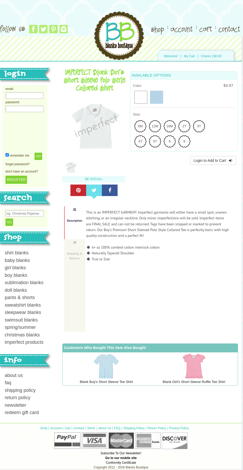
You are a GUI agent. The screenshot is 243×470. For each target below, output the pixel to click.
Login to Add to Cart (213, 160)
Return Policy (157, 428)
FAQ (117, 428)
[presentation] (26, 132)
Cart (68, 428)
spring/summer (20, 327)
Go (38, 156)
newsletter (15, 405)
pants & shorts (20, 297)
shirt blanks (17, 252)
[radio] (140, 97)
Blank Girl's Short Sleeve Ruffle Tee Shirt (194, 382)
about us (14, 375)
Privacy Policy (179, 428)
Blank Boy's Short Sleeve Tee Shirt (106, 382)
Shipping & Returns (74, 250)
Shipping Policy (134, 428)
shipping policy (20, 390)
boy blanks (16, 275)
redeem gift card (22, 412)
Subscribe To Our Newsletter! (121, 453)
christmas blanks (22, 334)
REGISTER (16, 179)
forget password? (17, 164)
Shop (43, 428)
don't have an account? (21, 171)
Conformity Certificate (121, 463)
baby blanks (17, 260)
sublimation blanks (24, 282)
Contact (78, 428)
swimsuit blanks (21, 320)
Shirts (91, 428)
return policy (17, 397)
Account (56, 428)
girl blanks (15, 267)
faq (8, 382)
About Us (104, 428)
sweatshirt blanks (23, 305)
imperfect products (24, 342)
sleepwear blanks (23, 312)
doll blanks (16, 290)
